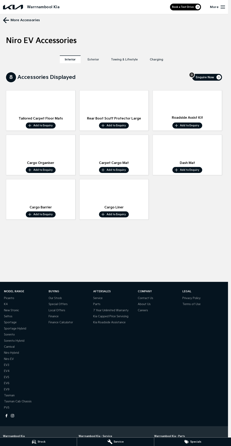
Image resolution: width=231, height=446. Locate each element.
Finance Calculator (61, 322)
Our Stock (55, 298)
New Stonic (11, 310)
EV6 (6, 383)
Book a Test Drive (183, 7)
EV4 (7, 371)
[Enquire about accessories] (207, 77)
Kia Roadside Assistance (109, 322)
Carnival (9, 347)
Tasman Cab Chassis (18, 401)
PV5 (6, 407)
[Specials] (192, 442)
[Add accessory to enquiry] (41, 126)
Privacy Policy (191, 298)
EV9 (6, 389)
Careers (143, 310)
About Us (144, 304)
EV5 (6, 377)
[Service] (115, 442)
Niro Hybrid (11, 353)
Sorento (9, 334)
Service (98, 298)
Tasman (9, 395)
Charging (156, 59)
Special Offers (58, 304)
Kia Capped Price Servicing (110, 316)
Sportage (10, 322)
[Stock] (38, 442)
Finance (54, 316)
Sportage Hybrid (15, 328)
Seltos (8, 316)
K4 (6, 304)
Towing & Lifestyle (124, 59)
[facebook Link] (6, 415)
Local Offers (57, 310)
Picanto (9, 298)
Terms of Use (191, 304)
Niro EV (9, 359)
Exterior (93, 59)
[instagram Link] (12, 415)
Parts (96, 304)
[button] (40, 102)
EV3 (6, 365)
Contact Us (145, 298)
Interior (70, 59)
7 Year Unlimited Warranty (111, 310)
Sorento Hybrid (14, 341)
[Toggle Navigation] (217, 7)
